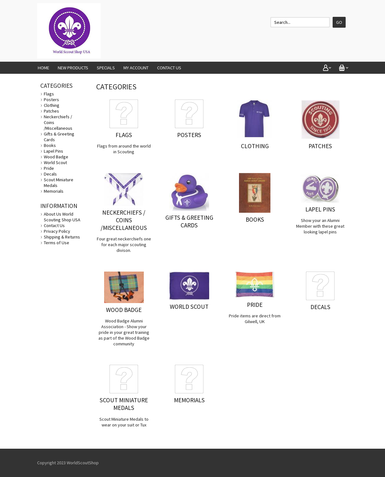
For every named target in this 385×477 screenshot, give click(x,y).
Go (339, 22)
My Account (136, 68)
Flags (49, 94)
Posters (51, 99)
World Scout (55, 162)
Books (50, 145)
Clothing (51, 105)
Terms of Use (56, 242)
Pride (49, 168)
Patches (51, 111)
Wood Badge (56, 157)
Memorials (53, 191)
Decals (50, 174)
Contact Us (169, 68)
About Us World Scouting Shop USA (62, 217)
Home (43, 68)
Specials (106, 68)
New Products (73, 68)
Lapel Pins (53, 151)
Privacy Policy (57, 231)
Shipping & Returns (62, 237)
